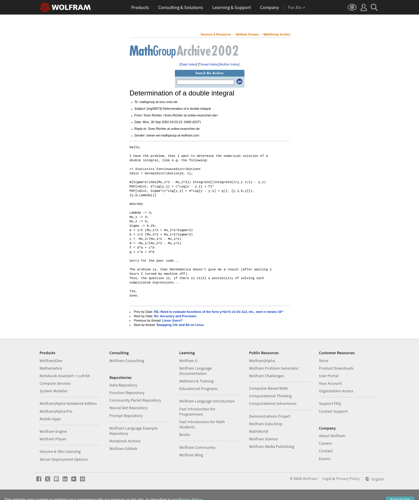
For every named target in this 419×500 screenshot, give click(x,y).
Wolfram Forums (247, 34)
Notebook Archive (125, 441)
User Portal (328, 375)
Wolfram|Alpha (262, 360)
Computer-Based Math (268, 388)
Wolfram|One (51, 360)
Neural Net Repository (128, 407)
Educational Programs (198, 388)
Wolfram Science (263, 439)
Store (323, 360)
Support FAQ (330, 403)
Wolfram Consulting (126, 360)
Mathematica (51, 368)
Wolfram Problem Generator (274, 368)
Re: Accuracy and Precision (175, 316)
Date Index (188, 64)
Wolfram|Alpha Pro (56, 411)
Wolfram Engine (53, 431)
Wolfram (310, 478)
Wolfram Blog (191, 455)
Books (184, 434)
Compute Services (55, 383)
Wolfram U (188, 360)
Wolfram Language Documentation (195, 371)
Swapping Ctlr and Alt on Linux (180, 325)
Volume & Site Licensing (60, 451)
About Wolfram (332, 435)
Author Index (229, 64)
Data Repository (123, 385)
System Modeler (54, 390)
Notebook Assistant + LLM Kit (65, 375)
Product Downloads (336, 368)
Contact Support (333, 411)
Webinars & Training (196, 381)
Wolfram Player (53, 439)
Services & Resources (215, 34)
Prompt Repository (126, 415)
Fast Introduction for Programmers (197, 411)
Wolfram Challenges (266, 375)
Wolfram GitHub (123, 448)
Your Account (330, 383)
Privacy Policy (348, 478)
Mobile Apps (50, 418)
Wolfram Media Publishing (271, 446)
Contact (326, 450)
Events (325, 458)
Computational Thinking (270, 395)
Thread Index (208, 64)
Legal (327, 478)
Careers (325, 443)
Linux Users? (172, 320)
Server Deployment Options (64, 459)
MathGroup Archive (277, 34)
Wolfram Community (197, 447)
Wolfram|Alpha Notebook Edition (68, 403)
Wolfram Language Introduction (207, 401)
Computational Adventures (273, 403)
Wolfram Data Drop (266, 423)
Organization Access (336, 390)
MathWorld (258, 431)
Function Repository (127, 392)
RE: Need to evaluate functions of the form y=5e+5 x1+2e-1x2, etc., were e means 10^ (218, 311)
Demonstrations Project (269, 416)
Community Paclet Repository (135, 400)
